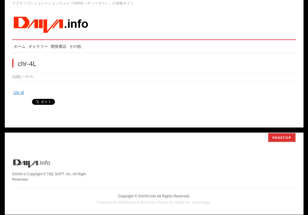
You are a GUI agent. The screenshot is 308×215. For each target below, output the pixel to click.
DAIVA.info (147, 191)
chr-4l (18, 92)
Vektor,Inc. (182, 197)
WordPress (127, 197)
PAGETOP (281, 132)
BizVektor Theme (154, 197)
